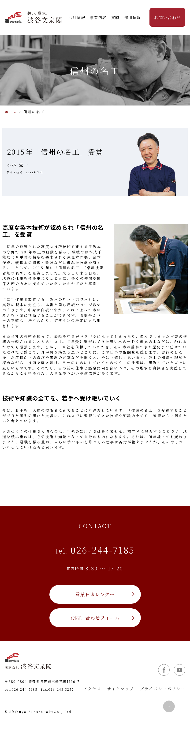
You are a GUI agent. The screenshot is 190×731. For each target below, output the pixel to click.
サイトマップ (120, 688)
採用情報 (132, 17)
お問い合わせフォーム (95, 617)
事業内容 (98, 17)
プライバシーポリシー (162, 688)
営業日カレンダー (95, 594)
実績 (115, 17)
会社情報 (77, 17)
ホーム (11, 111)
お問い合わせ (167, 17)
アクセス (92, 688)
